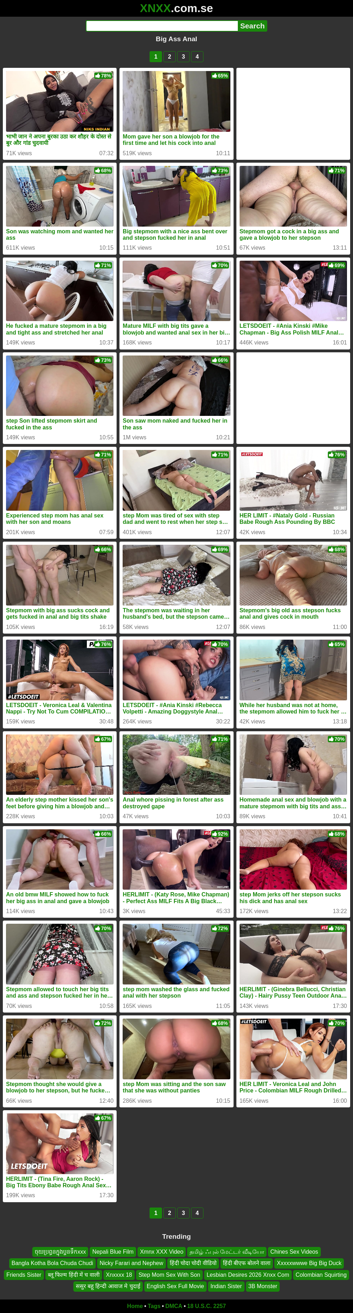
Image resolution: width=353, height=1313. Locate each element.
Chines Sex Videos (294, 1252)
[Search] (162, 26)
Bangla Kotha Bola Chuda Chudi (52, 1263)
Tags (154, 1306)
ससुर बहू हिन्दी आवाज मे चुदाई (108, 1286)
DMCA (173, 1306)
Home (135, 1306)
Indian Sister (226, 1286)
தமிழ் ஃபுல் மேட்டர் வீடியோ (227, 1252)
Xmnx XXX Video (161, 1252)
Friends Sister (23, 1275)
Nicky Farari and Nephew (131, 1263)
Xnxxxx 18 (119, 1275)
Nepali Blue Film (112, 1252)
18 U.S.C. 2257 (206, 1306)
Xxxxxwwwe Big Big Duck (309, 1263)
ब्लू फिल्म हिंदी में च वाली (74, 1275)
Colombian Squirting (321, 1275)
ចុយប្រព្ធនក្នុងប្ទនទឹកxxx (60, 1252)
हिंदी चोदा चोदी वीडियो (193, 1263)
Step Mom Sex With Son (169, 1275)
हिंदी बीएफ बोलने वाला (246, 1263)
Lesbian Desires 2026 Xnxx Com (248, 1275)
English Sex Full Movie (175, 1286)
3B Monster (263, 1286)
